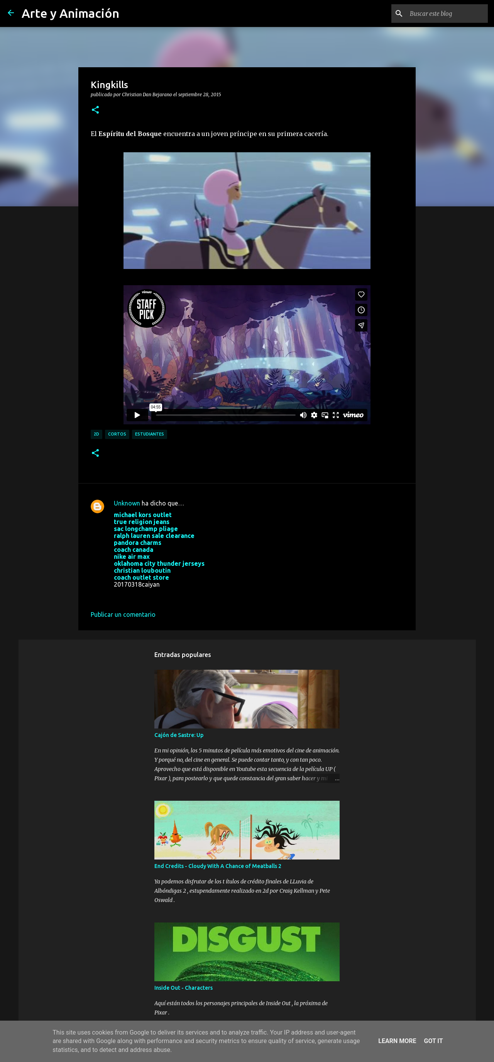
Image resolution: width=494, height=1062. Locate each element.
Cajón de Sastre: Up (178, 735)
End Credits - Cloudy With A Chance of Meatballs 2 (217, 866)
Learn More (397, 1041)
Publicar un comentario (123, 614)
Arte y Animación (70, 13)
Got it (433, 1041)
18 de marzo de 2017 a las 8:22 (157, 595)
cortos (117, 434)
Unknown (127, 503)
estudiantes (149, 434)
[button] (95, 110)
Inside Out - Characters (183, 988)
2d (96, 434)
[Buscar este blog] (447, 13)
